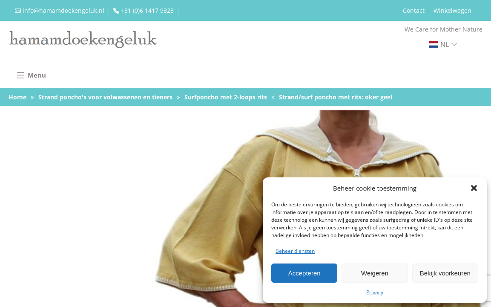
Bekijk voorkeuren (445, 273)
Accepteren (304, 273)
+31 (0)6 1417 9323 (147, 10)
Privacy (374, 292)
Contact (414, 10)
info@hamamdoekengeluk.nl (63, 10)
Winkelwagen (452, 10)
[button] (474, 188)
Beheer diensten (295, 251)
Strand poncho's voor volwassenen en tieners (105, 97)
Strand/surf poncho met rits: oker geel (335, 97)
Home (17, 97)
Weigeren (374, 273)
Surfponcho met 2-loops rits (225, 97)
